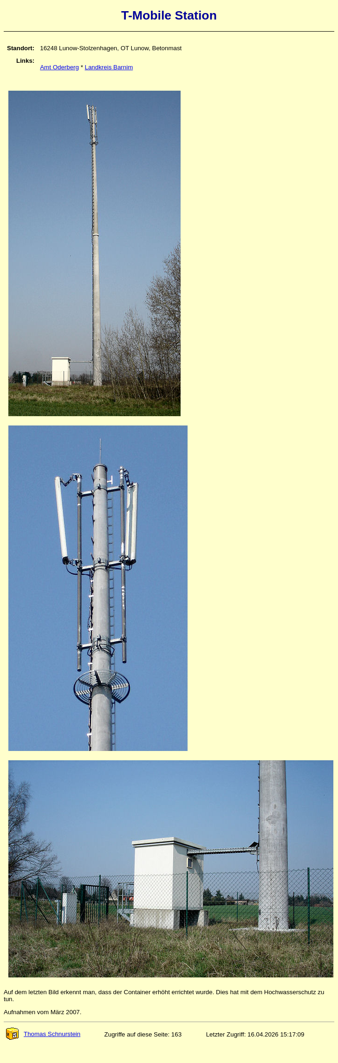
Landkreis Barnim (109, 67)
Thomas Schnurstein (42, 1033)
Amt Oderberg (59, 67)
